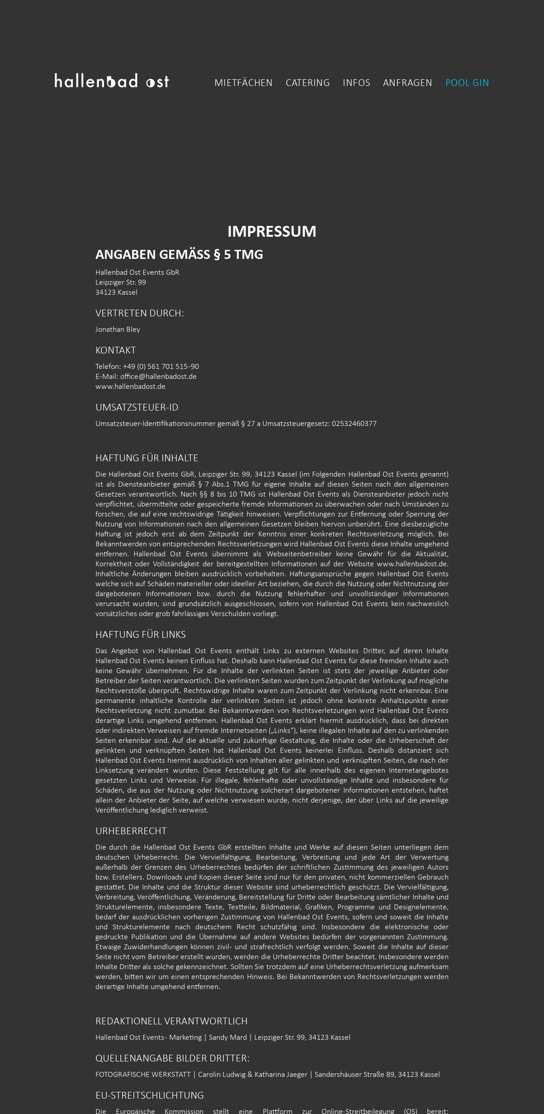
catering (308, 83)
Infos (356, 83)
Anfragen (408, 83)
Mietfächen (243, 83)
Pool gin (467, 83)
